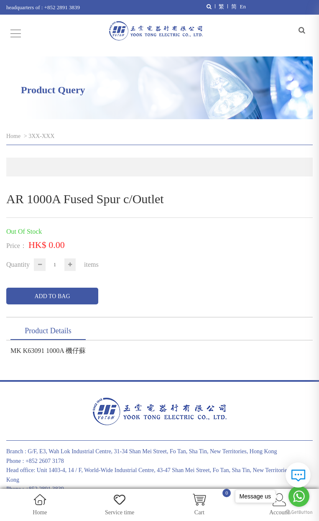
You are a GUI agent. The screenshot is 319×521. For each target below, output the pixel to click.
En (243, 6)
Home (13, 136)
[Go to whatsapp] (298, 496)
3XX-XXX (41, 136)
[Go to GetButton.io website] (299, 512)
